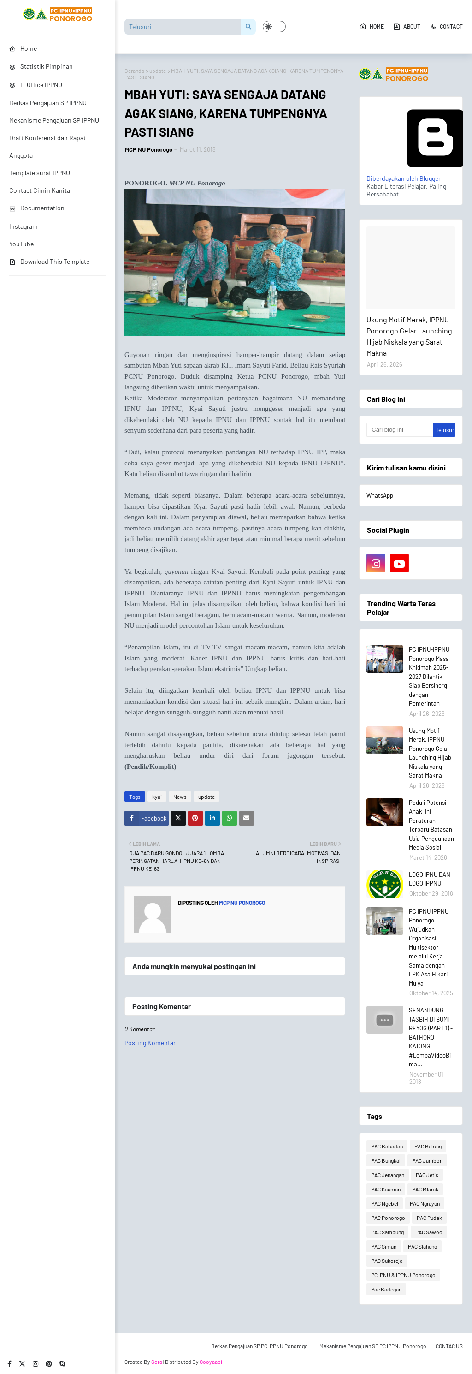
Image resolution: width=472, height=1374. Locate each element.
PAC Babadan (387, 1146)
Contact (446, 26)
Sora (156, 1361)
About (406, 26)
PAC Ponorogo (388, 1217)
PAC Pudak (429, 1217)
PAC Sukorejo (387, 1260)
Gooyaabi (211, 1361)
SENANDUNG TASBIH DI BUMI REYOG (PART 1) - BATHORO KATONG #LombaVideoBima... (431, 1037)
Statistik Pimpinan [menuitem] (41, 66)
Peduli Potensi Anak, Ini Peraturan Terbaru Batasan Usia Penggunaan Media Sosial (431, 825)
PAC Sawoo (428, 1232)
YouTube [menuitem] (21, 244)
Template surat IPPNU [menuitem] (39, 173)
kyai (157, 796)
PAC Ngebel (384, 1203)
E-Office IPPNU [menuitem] (35, 85)
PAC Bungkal (386, 1160)
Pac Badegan (386, 1289)
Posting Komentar (150, 1043)
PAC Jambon (427, 1160)
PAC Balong (428, 1146)
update (157, 70)
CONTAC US (449, 1346)
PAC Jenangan (387, 1175)
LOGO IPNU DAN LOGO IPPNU (429, 879)
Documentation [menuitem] (37, 208)
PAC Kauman (386, 1189)
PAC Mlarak (425, 1189)
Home (372, 26)
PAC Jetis (427, 1175)
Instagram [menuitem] (23, 226)
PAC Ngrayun (425, 1203)
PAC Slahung (422, 1246)
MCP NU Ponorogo (148, 149)
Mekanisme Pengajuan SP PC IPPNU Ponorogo (372, 1346)
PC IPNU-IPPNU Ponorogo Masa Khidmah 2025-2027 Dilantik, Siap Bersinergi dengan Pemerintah (429, 676)
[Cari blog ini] (399, 430)
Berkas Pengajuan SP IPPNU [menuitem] (48, 103)
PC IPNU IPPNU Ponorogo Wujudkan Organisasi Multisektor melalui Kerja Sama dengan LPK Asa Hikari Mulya (428, 947)
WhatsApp (379, 495)
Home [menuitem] (23, 48)
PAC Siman (383, 1246)
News (180, 796)
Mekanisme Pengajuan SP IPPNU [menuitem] (54, 120)
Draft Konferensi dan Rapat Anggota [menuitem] (47, 146)
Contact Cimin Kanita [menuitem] (39, 190)
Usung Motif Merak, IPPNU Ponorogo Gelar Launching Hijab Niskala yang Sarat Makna (409, 336)
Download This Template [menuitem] (49, 261)
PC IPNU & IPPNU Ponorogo (403, 1275)
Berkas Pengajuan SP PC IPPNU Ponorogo (259, 1346)
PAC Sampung (387, 1232)
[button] (274, 26)
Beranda (134, 70)
